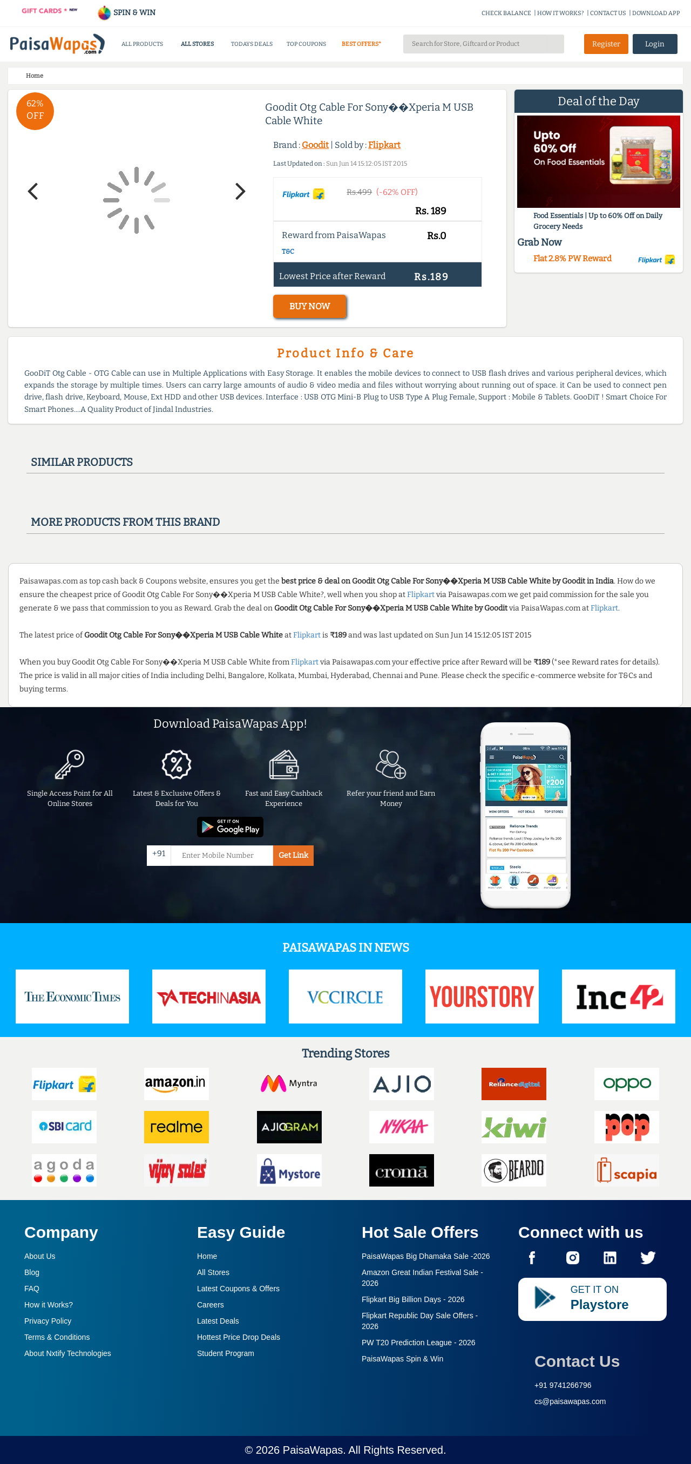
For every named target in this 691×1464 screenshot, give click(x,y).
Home (207, 1256)
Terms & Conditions (57, 1337)
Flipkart (384, 145)
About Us (40, 1256)
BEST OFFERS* (361, 44)
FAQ (31, 1288)
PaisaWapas (313, 1450)
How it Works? (48, 1304)
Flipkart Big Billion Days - (413, 1299)
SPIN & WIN (126, 12)
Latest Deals (218, 1321)
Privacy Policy (47, 1321)
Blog (31, 1272)
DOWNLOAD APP (656, 13)
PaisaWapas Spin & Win (402, 1358)
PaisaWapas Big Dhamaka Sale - (426, 1256)
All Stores (213, 1272)
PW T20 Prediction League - (419, 1342)
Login (655, 44)
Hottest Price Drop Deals (238, 1337)
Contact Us (577, 1361)
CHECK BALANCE (506, 13)
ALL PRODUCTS (142, 44)
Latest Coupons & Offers (238, 1288)
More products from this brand (125, 522)
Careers (210, 1304)
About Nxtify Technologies (67, 1353)
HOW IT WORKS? (560, 13)
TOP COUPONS (306, 44)
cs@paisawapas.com (570, 1401)
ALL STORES (197, 44)
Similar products (82, 462)
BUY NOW (309, 306)
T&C (288, 251)
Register (606, 44)
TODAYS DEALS (252, 44)
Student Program (225, 1353)
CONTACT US (608, 13)
